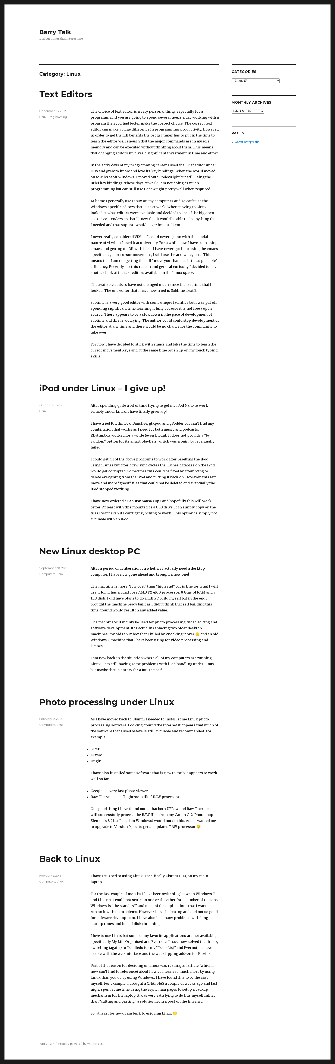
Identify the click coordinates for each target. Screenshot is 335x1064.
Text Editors (65, 94)
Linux (42, 117)
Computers (47, 574)
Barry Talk (55, 32)
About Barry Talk (247, 142)
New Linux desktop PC (89, 551)
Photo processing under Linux (106, 702)
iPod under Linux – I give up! (102, 388)
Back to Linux (69, 859)
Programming (57, 117)
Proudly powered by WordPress (80, 1044)
